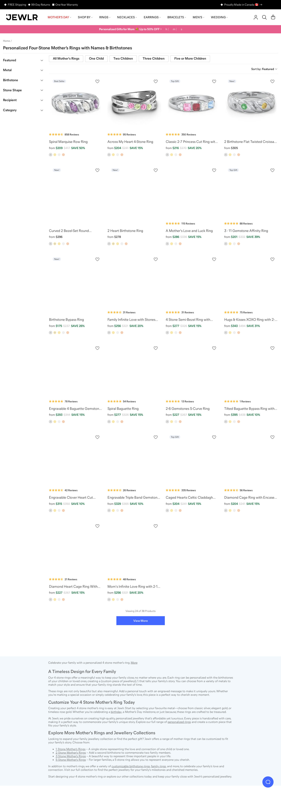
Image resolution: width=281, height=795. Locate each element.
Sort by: (264, 68)
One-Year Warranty (66, 4)
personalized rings (179, 721)
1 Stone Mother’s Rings (70, 749)
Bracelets (176, 17)
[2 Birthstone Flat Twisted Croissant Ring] (251, 103)
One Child (96, 58)
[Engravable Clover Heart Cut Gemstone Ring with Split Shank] (76, 459)
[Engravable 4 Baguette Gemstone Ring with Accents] (76, 370)
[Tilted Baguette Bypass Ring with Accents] (251, 370)
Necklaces (127, 17)
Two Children (123, 58)
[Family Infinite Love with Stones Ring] (134, 281)
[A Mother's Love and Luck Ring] (193, 192)
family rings (158, 766)
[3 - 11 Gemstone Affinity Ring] (251, 192)
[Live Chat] (268, 782)
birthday (116, 711)
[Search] (264, 17)
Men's (198, 17)
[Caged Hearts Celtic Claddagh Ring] (193, 459)
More (134, 662)
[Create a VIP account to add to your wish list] (97, 81)
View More (140, 620)
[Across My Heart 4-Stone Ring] (134, 103)
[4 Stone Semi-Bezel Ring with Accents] (193, 281)
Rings (104, 17)
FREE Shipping (17, 4)
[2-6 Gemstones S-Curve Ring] (193, 370)
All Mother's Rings (66, 58)
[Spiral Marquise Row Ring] (76, 103)
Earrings (152, 17)
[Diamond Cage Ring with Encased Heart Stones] (251, 459)
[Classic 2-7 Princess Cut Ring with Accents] (193, 103)
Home (6, 40)
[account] (256, 17)
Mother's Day (59, 17)
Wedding (219, 17)
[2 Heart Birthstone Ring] (134, 192)
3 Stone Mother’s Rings (71, 756)
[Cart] (273, 17)
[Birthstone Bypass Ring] (76, 281)
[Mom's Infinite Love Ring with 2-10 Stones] (134, 547)
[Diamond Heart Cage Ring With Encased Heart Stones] (76, 547)
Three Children (154, 58)
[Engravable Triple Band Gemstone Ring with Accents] (134, 459)
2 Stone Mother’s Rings (71, 752)
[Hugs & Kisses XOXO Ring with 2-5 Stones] (251, 281)
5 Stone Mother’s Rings (71, 759)
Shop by (85, 17)
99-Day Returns (40, 4)
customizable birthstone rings (131, 766)
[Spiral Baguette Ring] (134, 370)
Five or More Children (190, 58)
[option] (50, 154)
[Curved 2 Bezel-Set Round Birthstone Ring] (76, 192)
